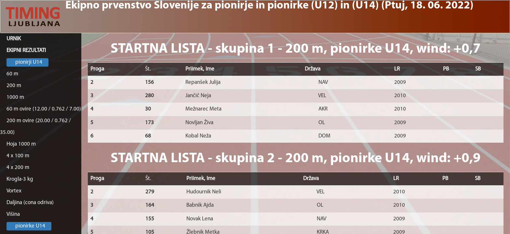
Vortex (14, 191)
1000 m (15, 97)
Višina (13, 214)
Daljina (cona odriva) (30, 202)
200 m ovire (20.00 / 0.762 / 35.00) (35, 126)
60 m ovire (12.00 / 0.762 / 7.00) (44, 109)
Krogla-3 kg (20, 179)
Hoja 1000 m (21, 144)
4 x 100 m (18, 156)
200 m (14, 85)
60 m (12, 74)
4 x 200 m (18, 167)
